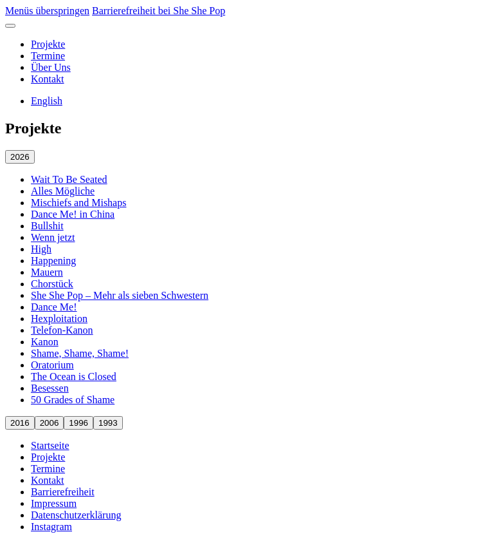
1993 (108, 423)
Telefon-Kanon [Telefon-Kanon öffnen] (62, 330)
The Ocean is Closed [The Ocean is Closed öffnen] (73, 376)
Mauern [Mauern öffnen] (47, 272)
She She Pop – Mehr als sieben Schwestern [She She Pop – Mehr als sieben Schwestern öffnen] (119, 295)
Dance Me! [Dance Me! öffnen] (54, 306)
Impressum (54, 503)
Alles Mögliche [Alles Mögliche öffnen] (63, 191)
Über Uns (51, 67)
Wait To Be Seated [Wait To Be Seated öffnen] (69, 179)
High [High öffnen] (41, 248)
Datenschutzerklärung (76, 515)
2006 (49, 423)
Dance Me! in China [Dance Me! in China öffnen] (72, 214)
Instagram (51, 526)
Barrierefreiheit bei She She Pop (158, 10)
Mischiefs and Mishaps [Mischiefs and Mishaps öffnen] (78, 202)
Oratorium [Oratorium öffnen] (52, 364)
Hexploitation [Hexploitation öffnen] (59, 318)
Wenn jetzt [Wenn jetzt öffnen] (53, 237)
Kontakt (47, 78)
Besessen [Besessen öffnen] (50, 388)
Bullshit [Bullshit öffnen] (47, 225)
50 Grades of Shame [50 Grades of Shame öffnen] (72, 399)
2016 (20, 423)
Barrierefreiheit (63, 491)
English (46, 100)
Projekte (48, 44)
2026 (20, 157)
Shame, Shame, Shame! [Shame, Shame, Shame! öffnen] (80, 353)
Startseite (50, 445)
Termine (48, 55)
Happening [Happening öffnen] (53, 260)
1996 (78, 423)
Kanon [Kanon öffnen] (45, 341)
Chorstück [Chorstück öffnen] (52, 283)
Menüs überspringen (47, 10)
